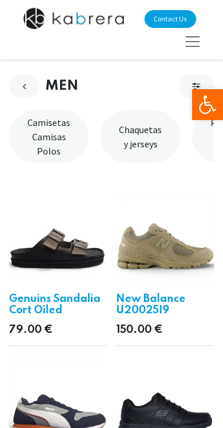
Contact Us (170, 18)
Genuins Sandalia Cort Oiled (54, 305)
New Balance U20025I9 (151, 305)
